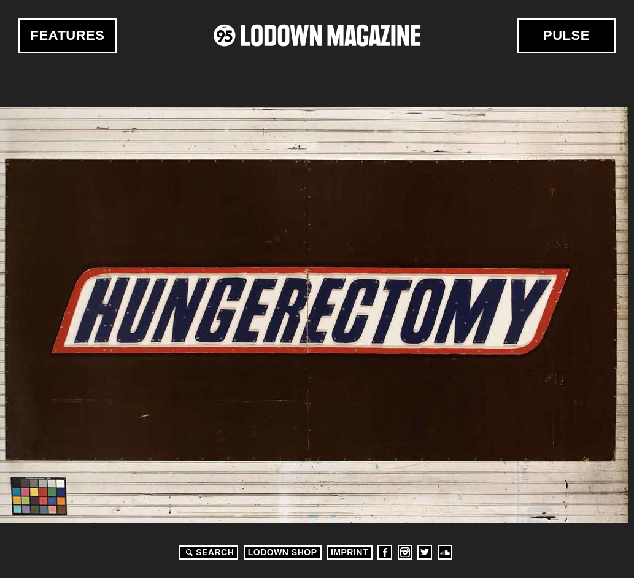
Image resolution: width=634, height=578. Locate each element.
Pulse (566, 35)
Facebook (384, 552)
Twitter (424, 552)
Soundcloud (445, 552)
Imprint (349, 552)
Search (208, 552)
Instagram (405, 552)
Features (68, 35)
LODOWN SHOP (282, 552)
